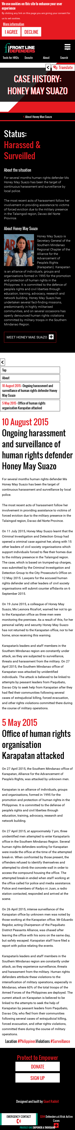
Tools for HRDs (11, 57)
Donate (29, 57)
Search (64, 57)
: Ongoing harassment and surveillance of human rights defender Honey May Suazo (29, 390)
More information (13, 24)
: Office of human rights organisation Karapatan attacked (23, 405)
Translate (66, 67)
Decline (31, 32)
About (5, 377)
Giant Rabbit (51, 1101)
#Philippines (27, 1041)
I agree (11, 32)
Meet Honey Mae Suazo (27, 337)
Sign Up (37, 1078)
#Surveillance (60, 1041)
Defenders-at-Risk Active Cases (56, 1118)
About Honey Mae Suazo (38, 117)
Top (4, 370)
